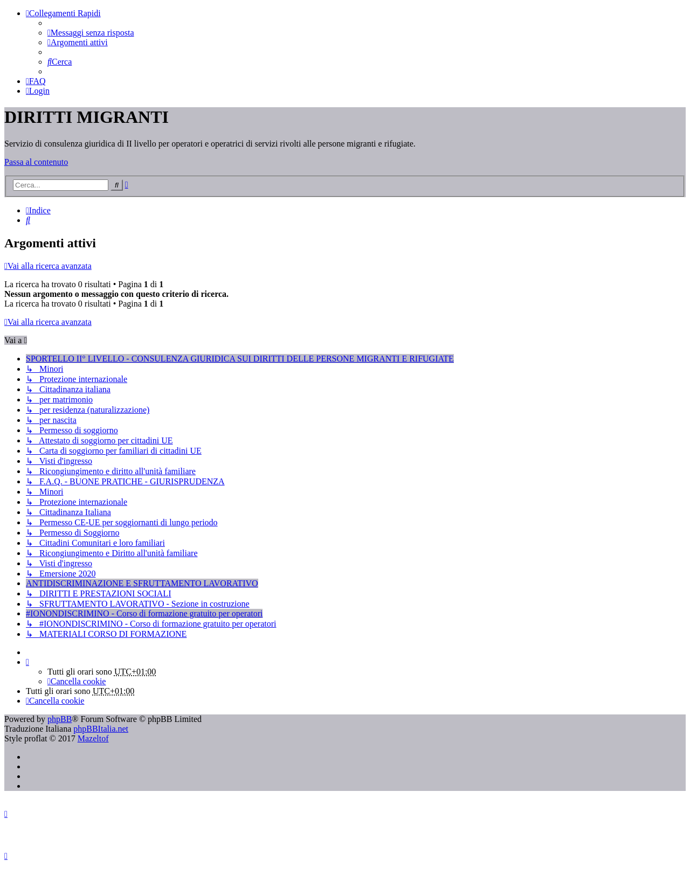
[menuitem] (90, 32)
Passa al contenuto (36, 161)
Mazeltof (93, 738)
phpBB (59, 719)
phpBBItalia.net (100, 728)
